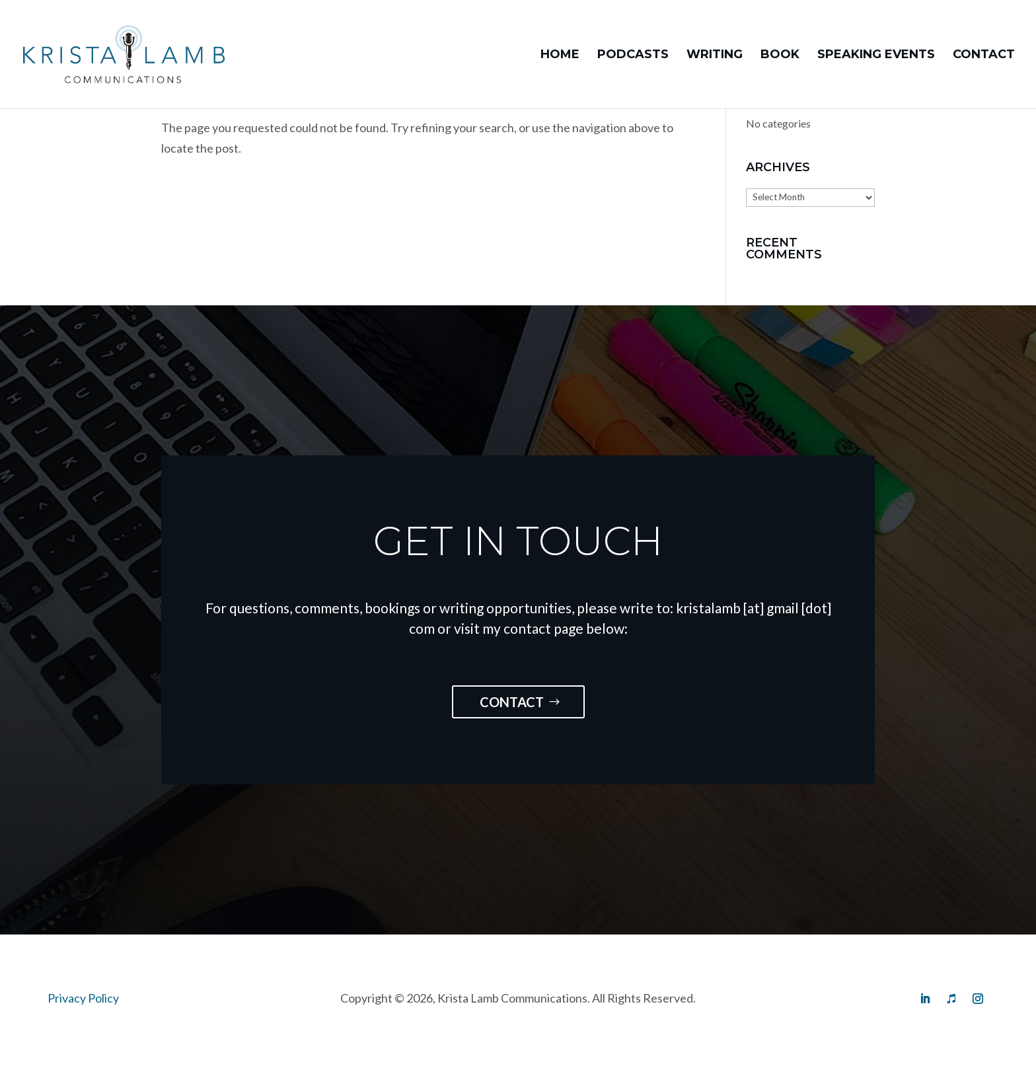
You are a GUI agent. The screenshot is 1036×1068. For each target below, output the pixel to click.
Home (559, 55)
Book (779, 55)
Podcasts (633, 55)
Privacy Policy (83, 998)
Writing (714, 55)
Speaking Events (876, 55)
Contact (984, 55)
